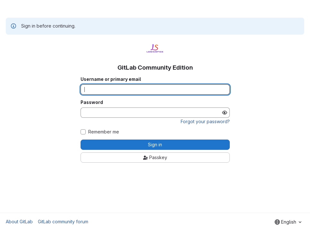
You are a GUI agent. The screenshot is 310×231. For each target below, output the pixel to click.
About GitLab (19, 221)
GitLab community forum (63, 221)
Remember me (103, 131)
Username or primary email (111, 79)
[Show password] (225, 112)
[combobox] (288, 222)
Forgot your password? (205, 121)
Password (92, 102)
